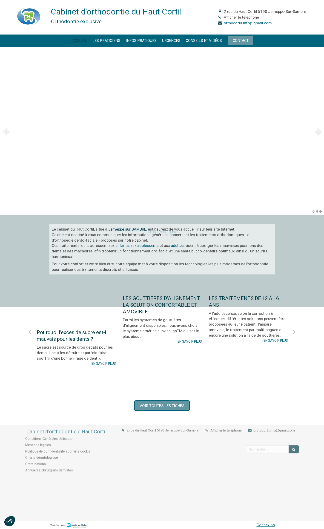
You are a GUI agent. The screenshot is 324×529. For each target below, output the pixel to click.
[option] (162, 131)
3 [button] (320, 211)
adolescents (148, 218)
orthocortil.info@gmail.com (248, 23)
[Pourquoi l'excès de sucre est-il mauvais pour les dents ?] (76, 271)
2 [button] (317, 211)
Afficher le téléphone (241, 17)
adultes (177, 218)
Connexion (266, 525)
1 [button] (314, 211)
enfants (122, 218)
